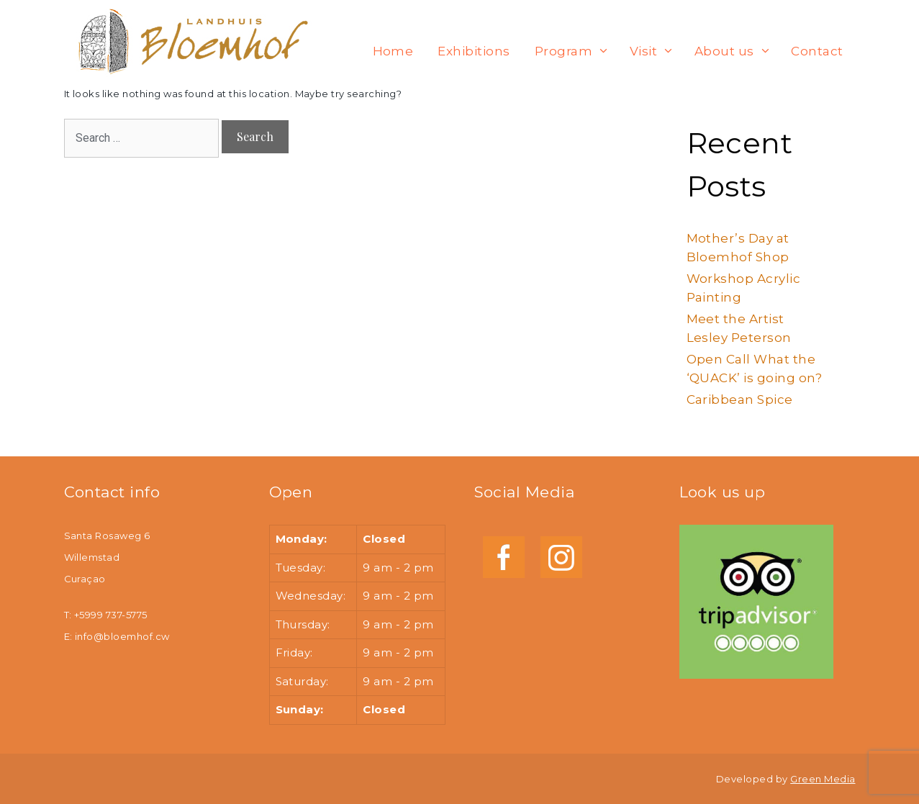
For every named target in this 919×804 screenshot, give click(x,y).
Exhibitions (474, 51)
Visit (656, 51)
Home (393, 51)
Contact (817, 51)
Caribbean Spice (740, 399)
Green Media (822, 779)
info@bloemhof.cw (122, 636)
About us (736, 51)
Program (576, 51)
